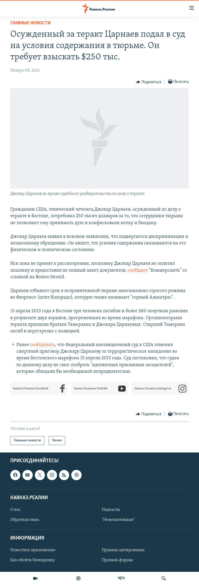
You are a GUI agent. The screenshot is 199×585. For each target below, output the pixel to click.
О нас (15, 510)
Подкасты (111, 510)
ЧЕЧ (121, 578)
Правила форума (117, 560)
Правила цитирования (123, 550)
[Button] (148, 82)
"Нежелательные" (118, 520)
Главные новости (30, 23)
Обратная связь (24, 520)
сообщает (138, 270)
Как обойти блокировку (32, 560)
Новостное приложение (32, 550)
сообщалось (42, 344)
